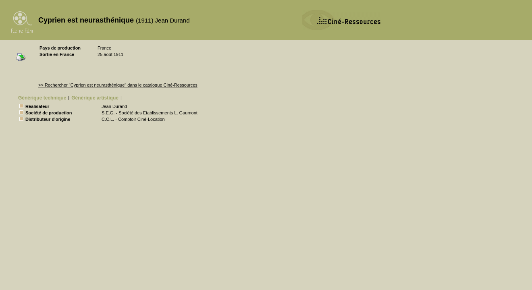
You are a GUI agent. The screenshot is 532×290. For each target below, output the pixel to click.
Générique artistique (94, 98)
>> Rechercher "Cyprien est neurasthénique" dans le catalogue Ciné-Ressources (117, 85)
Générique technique (42, 98)
